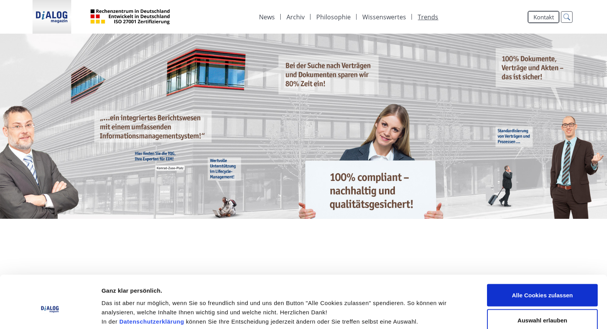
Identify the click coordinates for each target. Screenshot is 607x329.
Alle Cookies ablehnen (542, 308)
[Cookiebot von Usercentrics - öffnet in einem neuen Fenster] (50, 314)
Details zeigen (411, 309)
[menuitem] (267, 17)
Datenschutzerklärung (151, 284)
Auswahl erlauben (542, 283)
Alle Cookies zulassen (542, 257)
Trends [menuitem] (428, 17)
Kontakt (543, 17)
